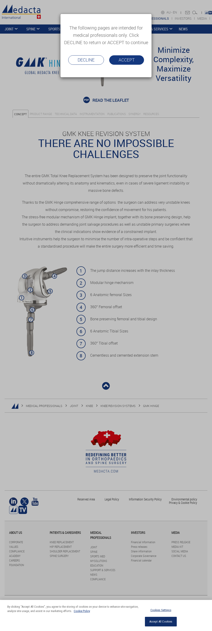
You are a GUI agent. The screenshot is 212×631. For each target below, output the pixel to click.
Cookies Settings (160, 610)
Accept (127, 60)
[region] (106, 615)
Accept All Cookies (160, 621)
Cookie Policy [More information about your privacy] (82, 611)
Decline (86, 60)
